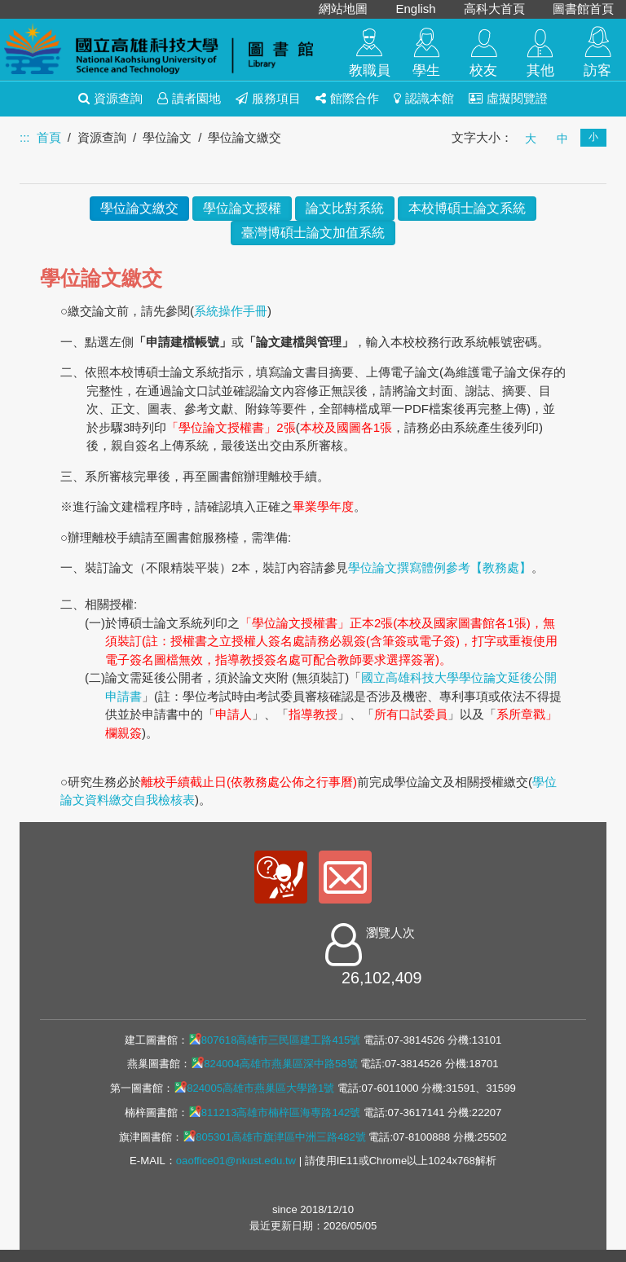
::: (25, 137)
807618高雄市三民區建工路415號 (274, 1039)
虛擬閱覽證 (508, 98)
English (415, 8)
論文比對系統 (345, 208)
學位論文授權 (242, 208)
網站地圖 (343, 8)
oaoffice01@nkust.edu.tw (236, 1160)
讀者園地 (189, 98)
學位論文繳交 (139, 208)
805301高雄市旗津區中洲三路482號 (274, 1136)
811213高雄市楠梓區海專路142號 (274, 1112)
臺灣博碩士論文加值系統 (313, 233)
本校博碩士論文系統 (467, 208)
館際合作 (347, 98)
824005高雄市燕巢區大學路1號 (254, 1087)
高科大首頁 (494, 8)
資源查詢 (110, 98)
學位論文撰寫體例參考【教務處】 (439, 567)
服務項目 (268, 98)
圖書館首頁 (583, 8)
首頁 (49, 137)
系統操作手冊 (230, 311)
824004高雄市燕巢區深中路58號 (274, 1063)
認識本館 (424, 98)
